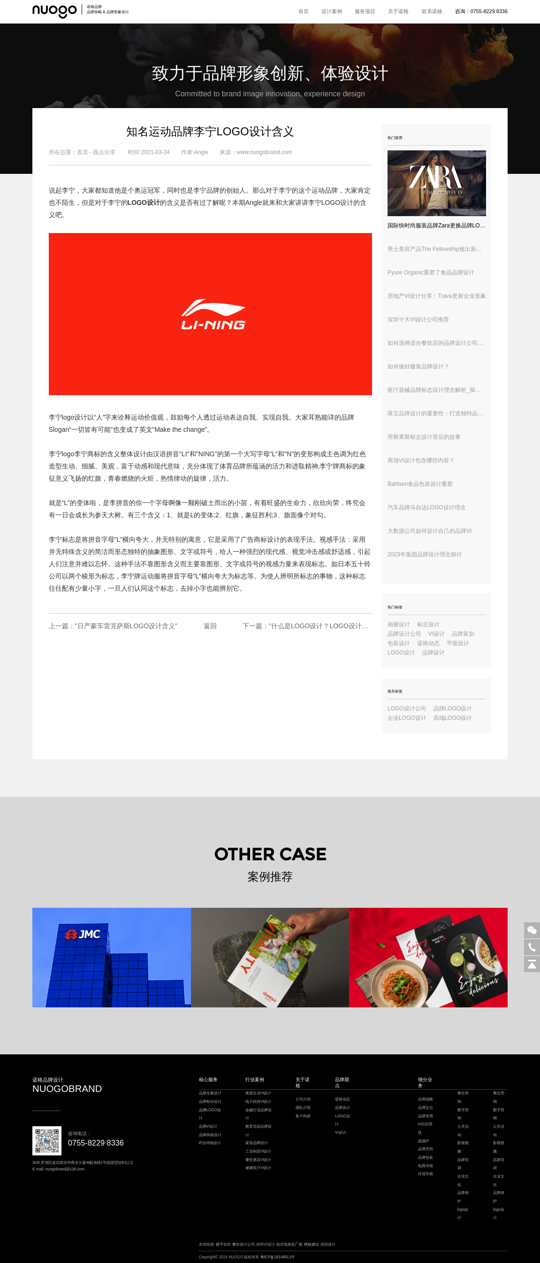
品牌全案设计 (210, 1093)
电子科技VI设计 (258, 1101)
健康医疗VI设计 (258, 1168)
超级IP (423, 1141)
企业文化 (463, 1180)
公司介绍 (303, 1099)
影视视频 (463, 1147)
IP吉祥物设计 (210, 1143)
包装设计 (399, 643)
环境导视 (425, 1174)
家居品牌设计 (256, 1143)
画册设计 (399, 624)
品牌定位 (425, 1108)
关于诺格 (398, 11)
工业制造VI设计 (258, 1151)
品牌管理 (425, 1116)
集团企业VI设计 (258, 1093)
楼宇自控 (223, 1244)
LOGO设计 (401, 652)
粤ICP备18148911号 (277, 1257)
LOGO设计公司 (407, 708)
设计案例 (331, 11)
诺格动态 (428, 643)
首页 (303, 11)
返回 (210, 626)
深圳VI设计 (265, 1244)
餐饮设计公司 (243, 1244)
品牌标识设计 (210, 1101)
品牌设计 (433, 652)
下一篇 (307, 626)
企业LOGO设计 (407, 718)
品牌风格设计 (210, 1135)
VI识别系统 (425, 1128)
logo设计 (74, 417)
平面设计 (458, 643)
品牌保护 (463, 1197)
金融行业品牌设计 (258, 1114)
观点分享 (104, 152)
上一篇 (113, 626)
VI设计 (436, 634)
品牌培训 (463, 1164)
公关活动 (463, 1130)
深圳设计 (327, 1244)
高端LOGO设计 (453, 718)
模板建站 (311, 1244)
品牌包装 (425, 1157)
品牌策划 (463, 634)
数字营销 (463, 1114)
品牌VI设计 (208, 1126)
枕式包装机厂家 (289, 1244)
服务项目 (365, 11)
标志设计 (428, 624)
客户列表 (303, 1116)
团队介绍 (303, 1108)
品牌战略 (425, 1099)
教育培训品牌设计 (258, 1130)
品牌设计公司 (404, 634)
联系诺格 (432, 11)
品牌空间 (425, 1149)
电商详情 (425, 1166)
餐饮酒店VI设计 (258, 1160)
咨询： (481, 11)
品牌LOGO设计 (453, 708)
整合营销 (463, 1097)
